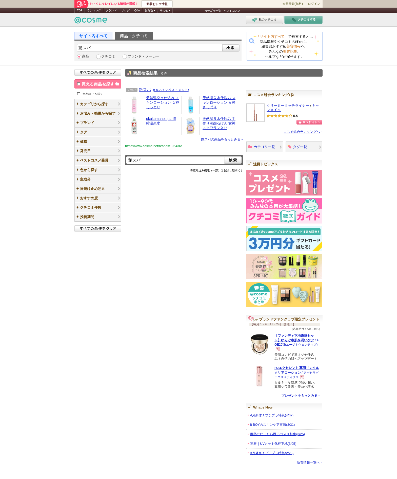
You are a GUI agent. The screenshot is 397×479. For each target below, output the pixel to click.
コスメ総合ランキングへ (302, 132)
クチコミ (108, 56)
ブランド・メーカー (144, 56)
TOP (80, 10)
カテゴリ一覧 (212, 10)
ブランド (111, 10)
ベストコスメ (232, 10)
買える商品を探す (97, 83)
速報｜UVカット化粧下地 (273, 444)
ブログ (125, 10)
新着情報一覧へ (308, 462)
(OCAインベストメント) (171, 90)
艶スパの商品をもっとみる (221, 139)
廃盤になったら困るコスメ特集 (277, 434)
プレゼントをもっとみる (299, 396)
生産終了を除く (93, 93)
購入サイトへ (309, 122)
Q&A (137, 10)
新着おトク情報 (157, 4)
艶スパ (145, 89)
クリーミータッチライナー (288, 106)
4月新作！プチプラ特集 (271, 415)
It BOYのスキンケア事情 (272, 425)
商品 (85, 56)
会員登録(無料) (293, 4)
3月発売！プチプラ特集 (271, 453)
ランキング (94, 10)
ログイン (314, 4)
